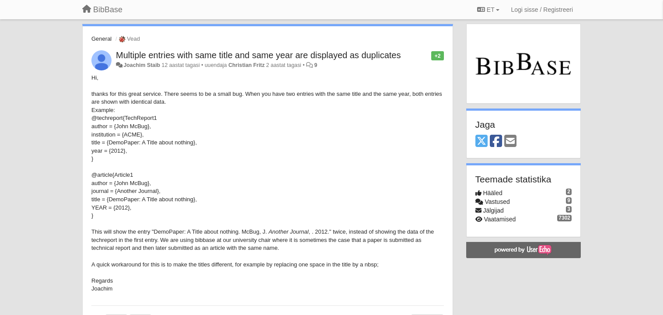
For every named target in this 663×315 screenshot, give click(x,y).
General (101, 38)
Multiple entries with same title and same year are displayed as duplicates (258, 55)
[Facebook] (496, 141)
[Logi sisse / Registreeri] (541, 9)
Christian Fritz (246, 65)
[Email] (510, 141)
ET (488, 9)
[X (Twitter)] (481, 141)
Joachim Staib (141, 65)
